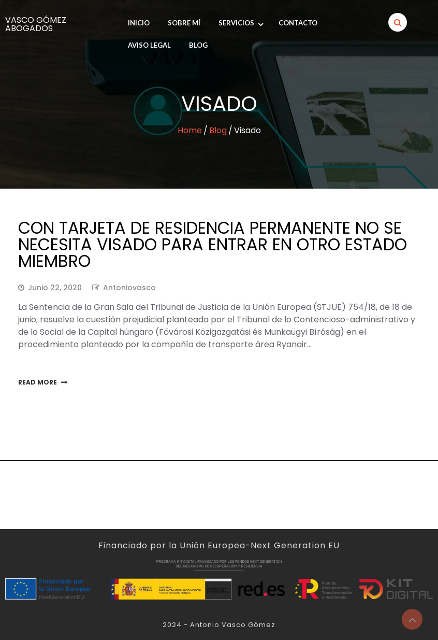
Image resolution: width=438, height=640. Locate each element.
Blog (198, 45)
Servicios (236, 23)
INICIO (139, 23)
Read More (37, 382)
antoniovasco (129, 287)
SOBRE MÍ (184, 23)
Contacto (298, 23)
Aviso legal (149, 45)
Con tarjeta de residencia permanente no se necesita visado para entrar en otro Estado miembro (212, 244)
